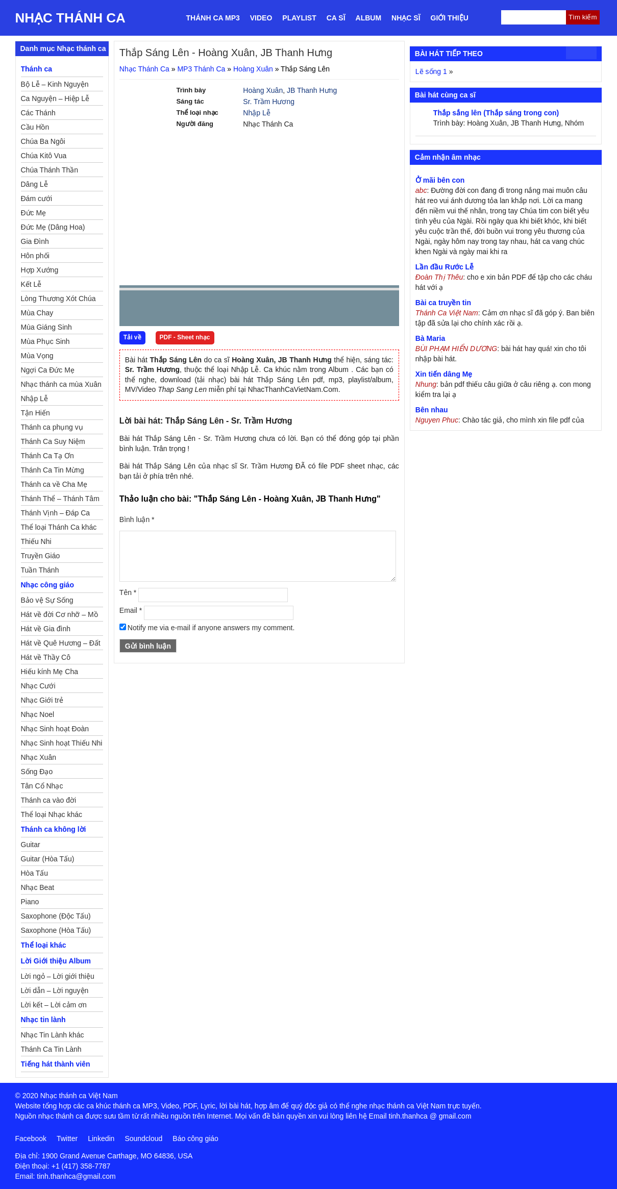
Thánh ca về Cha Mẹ (54, 484)
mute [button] (330, 308)
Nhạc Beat (38, 887)
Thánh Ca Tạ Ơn (47, 456)
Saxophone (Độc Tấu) (56, 916)
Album (369, 18)
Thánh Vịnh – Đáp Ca (55, 513)
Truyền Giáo (40, 556)
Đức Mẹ (33, 213)
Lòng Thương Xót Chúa (58, 298)
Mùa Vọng (37, 356)
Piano (30, 902)
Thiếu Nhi (36, 541)
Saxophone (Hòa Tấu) (56, 930)
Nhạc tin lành (43, 1019)
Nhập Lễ (256, 113)
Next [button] (185, 310)
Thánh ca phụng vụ (52, 427)
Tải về (132, 337)
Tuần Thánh (40, 570)
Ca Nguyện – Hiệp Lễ (55, 98)
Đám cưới (37, 198)
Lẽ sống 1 (431, 71)
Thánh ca (36, 69)
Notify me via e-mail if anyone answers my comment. (207, 628)
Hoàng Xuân (253, 69)
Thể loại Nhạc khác (51, 814)
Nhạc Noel (38, 714)
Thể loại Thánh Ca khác (59, 527)
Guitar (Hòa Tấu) (48, 859)
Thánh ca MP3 (213, 18)
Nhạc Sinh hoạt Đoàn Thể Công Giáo (55, 730)
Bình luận (137, 519)
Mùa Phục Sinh (45, 341)
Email (130, 610)
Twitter (67, 1138)
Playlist (299, 18)
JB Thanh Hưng (312, 90)
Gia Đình (35, 241)
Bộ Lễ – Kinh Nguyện (55, 84)
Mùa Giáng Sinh (46, 327)
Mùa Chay (37, 313)
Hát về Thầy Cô (45, 657)
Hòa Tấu (34, 873)
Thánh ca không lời (53, 829)
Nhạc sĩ (405, 18)
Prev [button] (133, 310)
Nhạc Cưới (38, 686)
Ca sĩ (336, 18)
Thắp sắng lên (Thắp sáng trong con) (496, 113)
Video (261, 18)
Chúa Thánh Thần (50, 170)
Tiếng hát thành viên (55, 1064)
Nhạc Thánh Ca (70, 18)
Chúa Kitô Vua (44, 156)
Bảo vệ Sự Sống (47, 600)
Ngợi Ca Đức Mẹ (48, 370)
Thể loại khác (43, 945)
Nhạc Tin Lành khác (52, 1035)
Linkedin (101, 1138)
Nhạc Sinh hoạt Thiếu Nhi (62, 743)
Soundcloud (143, 1138)
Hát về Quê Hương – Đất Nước (61, 644)
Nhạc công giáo (47, 585)
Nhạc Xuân (38, 757)
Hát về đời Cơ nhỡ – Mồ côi (59, 616)
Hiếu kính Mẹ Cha (49, 671)
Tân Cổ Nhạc (42, 786)
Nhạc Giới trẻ (42, 700)
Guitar (30, 844)
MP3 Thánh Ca (201, 69)
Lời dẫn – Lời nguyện (55, 990)
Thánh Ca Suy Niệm (53, 441)
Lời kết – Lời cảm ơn (54, 1005)
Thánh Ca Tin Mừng (52, 470)
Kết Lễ (31, 284)
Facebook (30, 1138)
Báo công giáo (195, 1138)
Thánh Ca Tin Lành (51, 1049)
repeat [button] (218, 310)
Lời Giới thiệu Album (56, 961)
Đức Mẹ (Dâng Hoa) (53, 227)
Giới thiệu (449, 18)
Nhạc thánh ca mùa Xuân (61, 384)
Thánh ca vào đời (49, 800)
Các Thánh (38, 113)
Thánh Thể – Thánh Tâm (60, 498)
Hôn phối (35, 256)
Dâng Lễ (34, 184)
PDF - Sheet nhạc (185, 337)
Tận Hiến (35, 413)
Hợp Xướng (40, 270)
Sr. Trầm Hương (268, 101)
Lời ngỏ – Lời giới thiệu (57, 976)
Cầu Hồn (35, 127)
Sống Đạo (37, 771)
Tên (127, 592)
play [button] (159, 308)
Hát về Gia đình (46, 629)
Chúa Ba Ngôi (43, 141)
